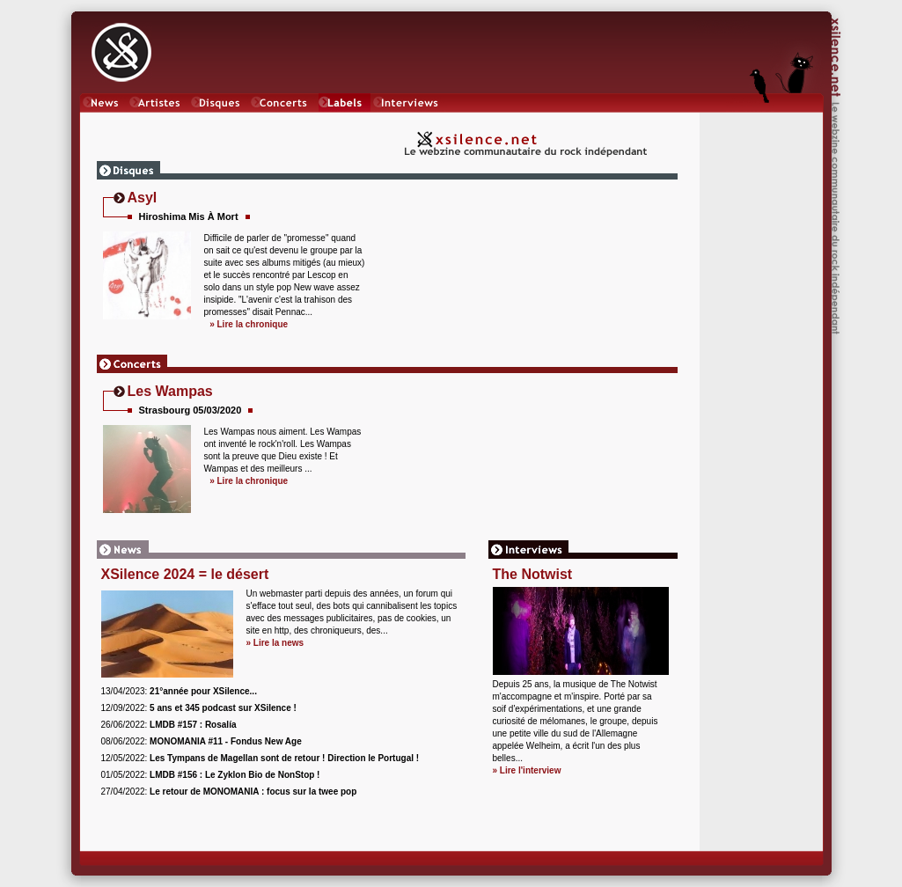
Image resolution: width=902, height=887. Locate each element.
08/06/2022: (201, 741)
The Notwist (533, 574)
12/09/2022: (199, 708)
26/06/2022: (169, 724)
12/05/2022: (260, 758)
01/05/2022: (210, 775)
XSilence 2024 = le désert (185, 574)
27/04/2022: (229, 791)
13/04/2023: (179, 691)
